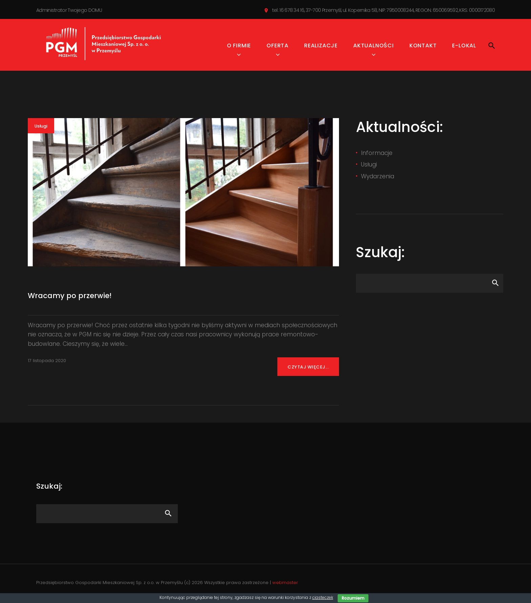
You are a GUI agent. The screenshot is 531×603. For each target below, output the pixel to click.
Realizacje (321, 47)
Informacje (376, 154)
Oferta (278, 47)
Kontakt (423, 47)
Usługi (41, 128)
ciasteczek (322, 597)
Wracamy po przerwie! (70, 297)
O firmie (239, 47)
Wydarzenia (377, 178)
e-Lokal (464, 47)
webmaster (285, 584)
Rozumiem (353, 598)
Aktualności (373, 47)
